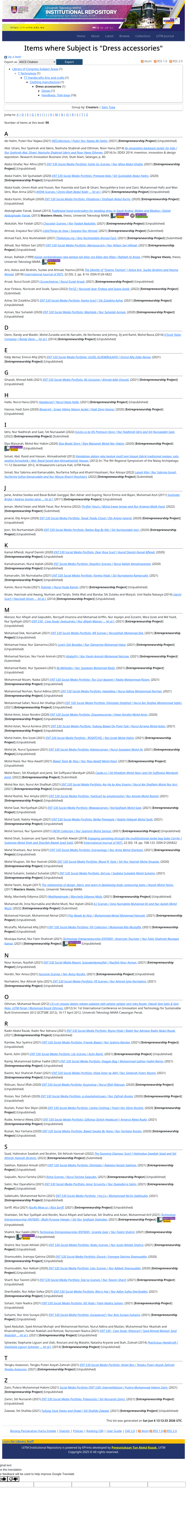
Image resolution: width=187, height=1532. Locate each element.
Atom (146, 61)
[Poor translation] (13, 1479)
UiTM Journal (165, 36)
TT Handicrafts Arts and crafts (44, 78)
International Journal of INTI (43, 274)
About (95, 36)
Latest (109, 36)
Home (81, 36)
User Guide (114, 1431)
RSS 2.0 (175, 61)
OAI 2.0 (130, 1431)
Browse (124, 36)
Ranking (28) (94, 1431)
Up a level (12, 57)
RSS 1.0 (159, 61)
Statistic (64, 1431)
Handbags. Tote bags (55, 95)
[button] (69, 62)
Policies (78, 1431)
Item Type (108, 107)
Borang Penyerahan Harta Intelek (33, 1431)
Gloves (46, 91)
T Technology (27, 73)
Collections (142, 36)
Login (18, 1441)
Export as (10, 62)
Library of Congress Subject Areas (35, 69)
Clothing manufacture (45, 82)
